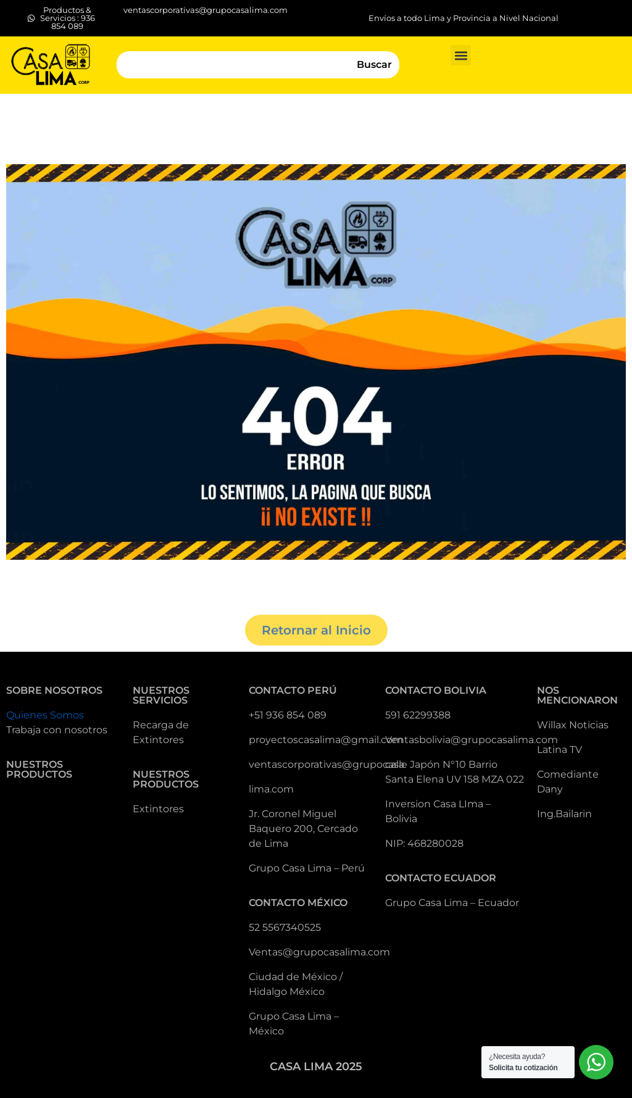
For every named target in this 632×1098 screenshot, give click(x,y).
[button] (461, 55)
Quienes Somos (45, 715)
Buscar (374, 64)
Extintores (158, 809)
